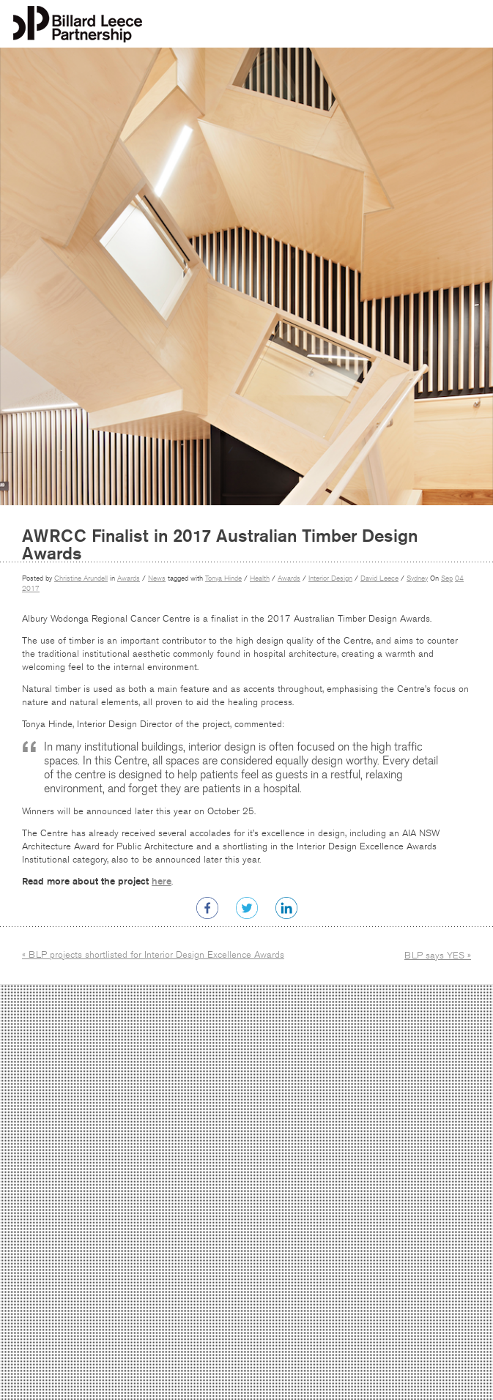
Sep (447, 578)
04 (459, 578)
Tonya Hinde (223, 578)
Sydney (417, 578)
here (161, 881)
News (157, 578)
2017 (31, 588)
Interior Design (330, 578)
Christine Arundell (81, 578)
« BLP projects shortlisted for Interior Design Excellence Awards (153, 955)
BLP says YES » (437, 955)
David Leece (379, 578)
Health (260, 578)
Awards (128, 578)
